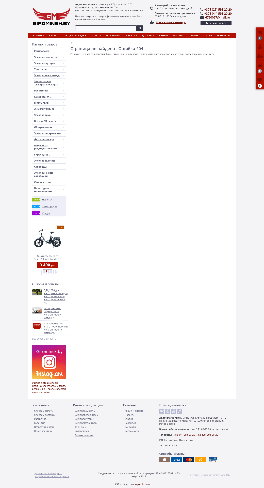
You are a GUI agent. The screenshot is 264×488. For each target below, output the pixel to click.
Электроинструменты (47, 133)
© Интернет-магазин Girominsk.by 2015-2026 (210, 475)
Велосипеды (49, 90)
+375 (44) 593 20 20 (218, 13)
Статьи (207, 35)
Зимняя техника (49, 108)
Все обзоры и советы (44, 338)
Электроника (49, 115)
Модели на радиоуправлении (49, 147)
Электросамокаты (49, 57)
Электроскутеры (49, 63)
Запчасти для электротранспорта (49, 83)
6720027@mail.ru (217, 17)
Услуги (96, 35)
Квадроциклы (49, 96)
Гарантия (131, 35)
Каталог (54, 35)
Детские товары (49, 139)
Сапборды (40, 166)
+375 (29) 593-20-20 (207, 434)
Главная (38, 35)
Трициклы (49, 69)
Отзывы (193, 35)
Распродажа (41, 51)
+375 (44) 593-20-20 (184, 434)
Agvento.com (142, 484)
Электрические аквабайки (43, 174)
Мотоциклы (49, 102)
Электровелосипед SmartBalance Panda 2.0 (49, 257)
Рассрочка (113, 35)
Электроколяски (44, 160)
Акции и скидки (75, 35)
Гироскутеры (49, 154)
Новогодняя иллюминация (49, 189)
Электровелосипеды (49, 75)
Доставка (148, 35)
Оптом (163, 35)
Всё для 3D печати (49, 121)
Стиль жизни (42, 182)
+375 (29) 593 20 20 (218, 9)
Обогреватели (49, 127)
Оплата (178, 35)
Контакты (223, 35)
